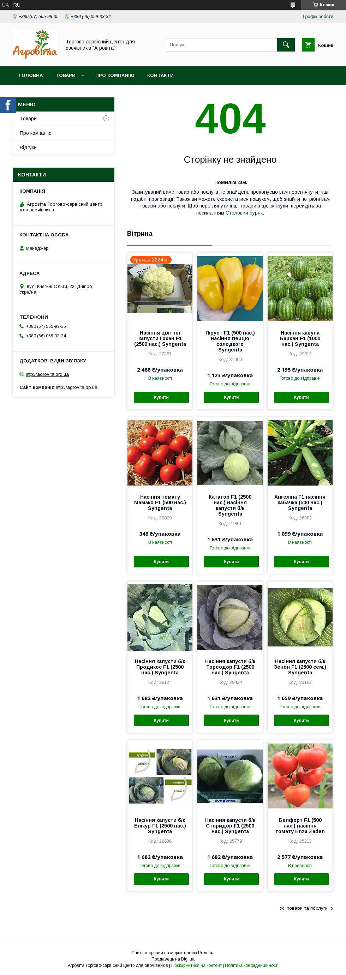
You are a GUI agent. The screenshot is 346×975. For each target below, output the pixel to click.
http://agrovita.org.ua (47, 374)
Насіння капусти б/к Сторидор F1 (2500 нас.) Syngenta (230, 825)
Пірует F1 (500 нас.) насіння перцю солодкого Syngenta (230, 341)
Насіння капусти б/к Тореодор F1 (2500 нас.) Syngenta (230, 666)
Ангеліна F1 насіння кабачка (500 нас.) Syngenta (300, 502)
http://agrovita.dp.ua (76, 387)
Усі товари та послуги (304, 908)
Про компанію (115, 75)
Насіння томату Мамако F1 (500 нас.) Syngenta (160, 502)
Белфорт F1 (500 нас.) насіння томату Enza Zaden (300, 825)
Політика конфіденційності (252, 965)
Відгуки (28, 147)
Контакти (160, 75)
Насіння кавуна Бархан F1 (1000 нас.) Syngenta (300, 338)
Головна (31, 75)
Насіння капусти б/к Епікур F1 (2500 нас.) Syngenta (160, 825)
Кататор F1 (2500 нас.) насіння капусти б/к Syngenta (230, 505)
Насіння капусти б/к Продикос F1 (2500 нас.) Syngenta (160, 666)
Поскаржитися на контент (196, 965)
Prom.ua (206, 952)
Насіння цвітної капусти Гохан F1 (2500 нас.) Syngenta (160, 338)
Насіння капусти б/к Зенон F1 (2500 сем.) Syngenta (300, 666)
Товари (65, 75)
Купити (161, 397)
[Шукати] (286, 45)
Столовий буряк (244, 213)
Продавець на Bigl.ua (173, 959)
